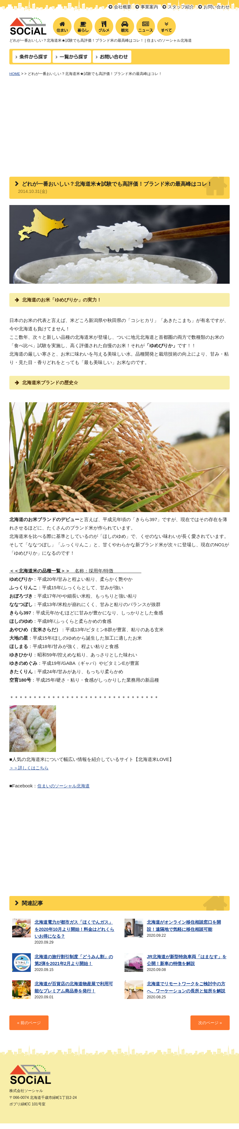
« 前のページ (29, 1012)
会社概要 (122, 7)
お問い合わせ (217, 7)
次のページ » (209, 1012)
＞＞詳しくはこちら (30, 767)
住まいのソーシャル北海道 (65, 785)
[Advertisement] (119, 130)
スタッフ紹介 (181, 7)
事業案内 (149, 7)
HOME (15, 74)
